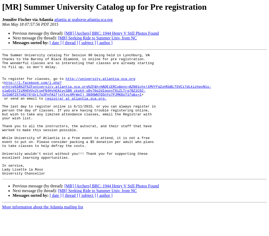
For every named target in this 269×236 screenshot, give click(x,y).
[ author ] (105, 42)
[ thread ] (70, 42)
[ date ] (55, 42)
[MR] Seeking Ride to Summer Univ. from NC (97, 38)
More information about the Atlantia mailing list (42, 231)
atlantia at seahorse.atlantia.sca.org (83, 19)
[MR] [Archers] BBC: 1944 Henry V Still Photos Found (111, 33)
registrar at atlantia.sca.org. (76, 107)
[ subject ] (87, 42)
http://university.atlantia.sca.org (100, 84)
